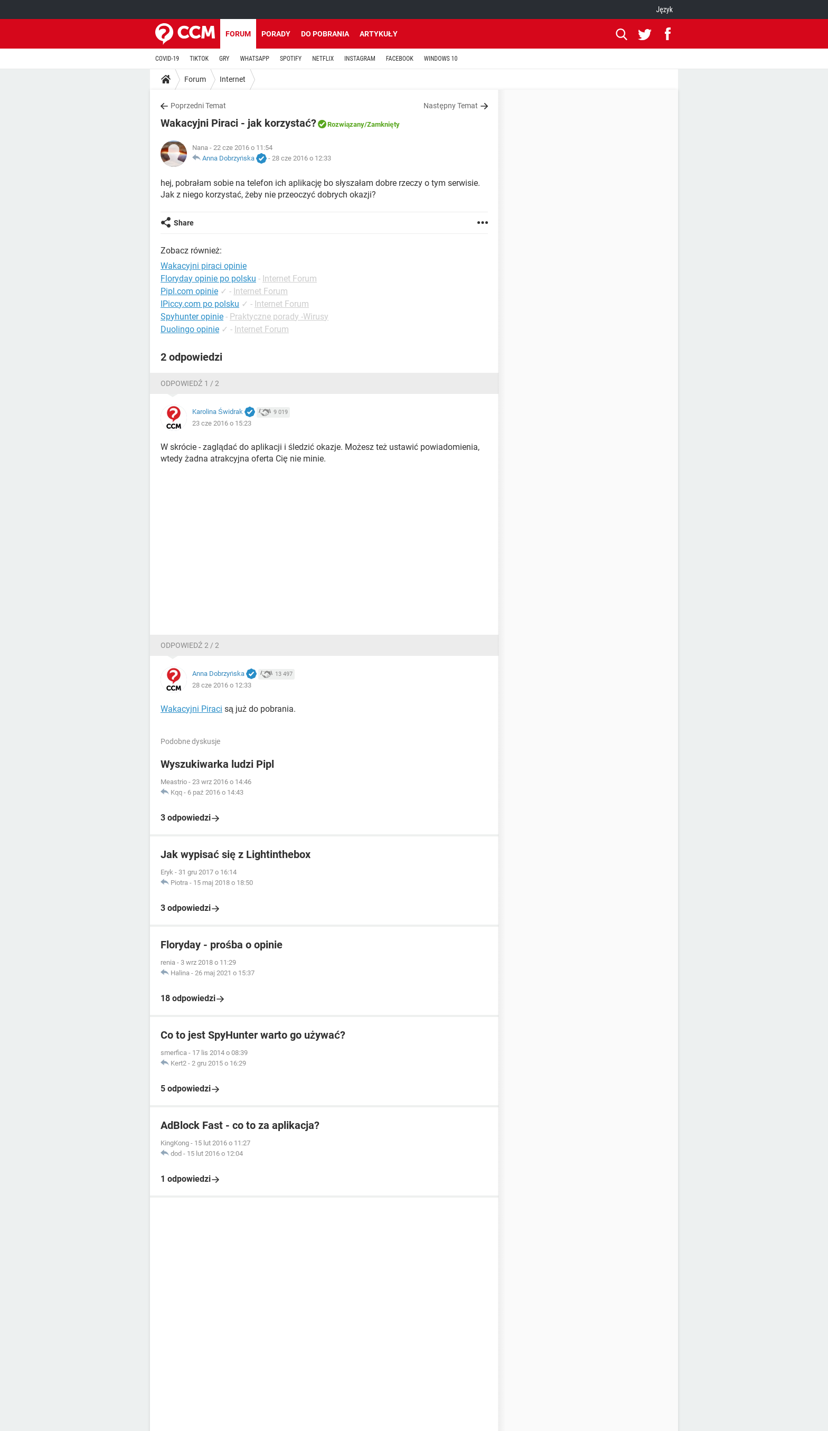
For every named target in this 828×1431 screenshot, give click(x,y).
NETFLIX (323, 58)
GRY (224, 58)
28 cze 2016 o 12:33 (301, 158)
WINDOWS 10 (441, 58)
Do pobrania (325, 34)
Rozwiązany (345, 124)
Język (664, 9)
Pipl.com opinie (189, 291)
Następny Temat (451, 105)
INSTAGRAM (359, 58)
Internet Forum (289, 279)
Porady (275, 34)
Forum (238, 34)
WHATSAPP (254, 58)
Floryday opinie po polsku (208, 279)
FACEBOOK (399, 58)
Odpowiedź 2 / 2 (190, 645)
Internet (233, 79)
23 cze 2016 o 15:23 (221, 423)
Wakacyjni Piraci (191, 709)
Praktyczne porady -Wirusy (279, 317)
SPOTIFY (291, 58)
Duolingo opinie (190, 329)
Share (184, 223)
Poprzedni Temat (198, 105)
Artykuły (379, 34)
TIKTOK (199, 58)
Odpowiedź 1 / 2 (190, 383)
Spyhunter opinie (192, 317)
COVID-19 (167, 58)
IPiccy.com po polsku (200, 304)
